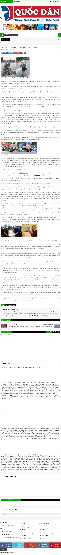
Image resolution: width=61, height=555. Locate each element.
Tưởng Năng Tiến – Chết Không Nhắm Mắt (19, 47)
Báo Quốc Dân (6, 312)
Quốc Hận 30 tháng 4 (10, 305)
